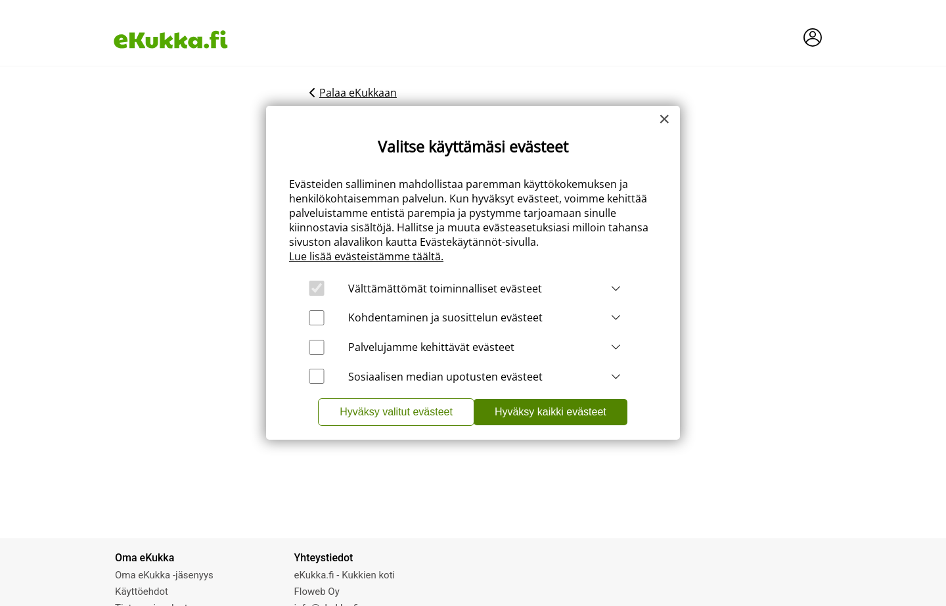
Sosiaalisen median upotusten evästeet (445, 376)
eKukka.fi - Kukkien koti (344, 575)
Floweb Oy (317, 591)
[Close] (664, 119)
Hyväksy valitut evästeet (396, 411)
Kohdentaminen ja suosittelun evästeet (445, 317)
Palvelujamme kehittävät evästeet (431, 347)
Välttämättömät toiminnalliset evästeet (445, 288)
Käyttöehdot (141, 591)
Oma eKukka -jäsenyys (164, 575)
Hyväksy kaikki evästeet (550, 411)
